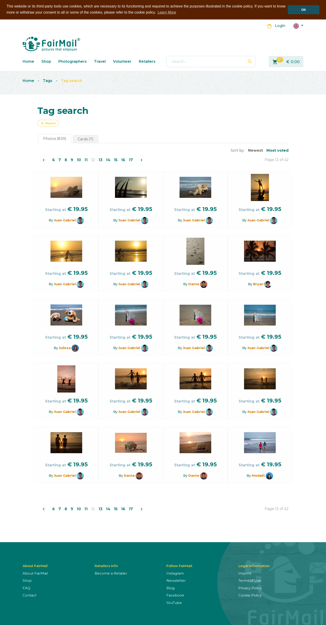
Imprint (244, 573)
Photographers (72, 61)
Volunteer (122, 61)
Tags (47, 81)
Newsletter (176, 580)
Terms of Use (249, 580)
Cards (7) (85, 139)
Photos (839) (54, 138)
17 (131, 160)
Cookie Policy (249, 595)
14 (108, 160)
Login (280, 26)
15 (115, 160)
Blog (170, 588)
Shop (46, 61)
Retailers (147, 61)
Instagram (175, 573)
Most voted (277, 150)
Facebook (175, 595)
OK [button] (303, 10)
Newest (255, 150)
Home (28, 61)
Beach (48, 123)
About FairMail (35, 573)
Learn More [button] (167, 12)
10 (79, 160)
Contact (29, 595)
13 (100, 160)
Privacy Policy (250, 588)
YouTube (174, 602)
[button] (298, 25)
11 (86, 160)
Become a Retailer (111, 573)
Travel (100, 61)
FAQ (26, 588)
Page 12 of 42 (277, 159)
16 (123, 160)
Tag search (71, 81)
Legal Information (254, 565)
